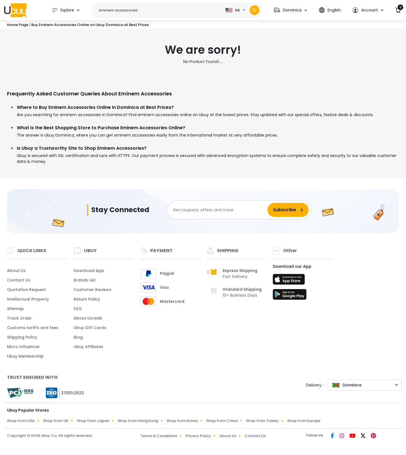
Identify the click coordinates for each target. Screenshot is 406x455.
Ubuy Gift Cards (90, 327)
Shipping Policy (22, 337)
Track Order (19, 318)
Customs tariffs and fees (32, 327)
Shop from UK (55, 420)
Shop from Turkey (262, 420)
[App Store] (289, 281)
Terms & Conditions (158, 435)
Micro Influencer (23, 347)
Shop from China (222, 420)
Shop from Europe (303, 420)
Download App (89, 270)
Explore (63, 10)
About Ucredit (88, 318)
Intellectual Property (28, 299)
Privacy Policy (198, 435)
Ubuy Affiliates (88, 347)
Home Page (17, 24)
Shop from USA (21, 420)
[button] (290, 10)
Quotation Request (26, 289)
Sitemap (15, 308)
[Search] (254, 10)
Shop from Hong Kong (138, 420)
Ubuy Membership (25, 356)
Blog (78, 337)
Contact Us (18, 280)
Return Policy (87, 299)
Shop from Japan (93, 420)
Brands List (85, 280)
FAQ (78, 308)
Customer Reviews (92, 289)
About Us (16, 270)
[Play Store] (289, 296)
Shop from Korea (182, 420)
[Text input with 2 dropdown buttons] (157, 10)
